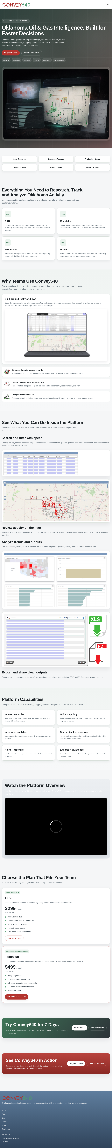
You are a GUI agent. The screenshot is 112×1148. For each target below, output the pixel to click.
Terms (4, 1122)
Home (4, 1110)
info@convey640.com (10, 1138)
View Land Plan (14, 938)
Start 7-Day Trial (31, 53)
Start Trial (79, 1028)
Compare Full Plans (16, 997)
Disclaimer (6, 1129)
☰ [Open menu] (108, 4)
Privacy (4, 1125)
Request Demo (10, 53)
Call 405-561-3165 (96, 1064)
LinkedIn (5, 1142)
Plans (4, 1114)
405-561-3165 (7, 1135)
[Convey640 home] (16, 5)
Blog (3, 1118)
